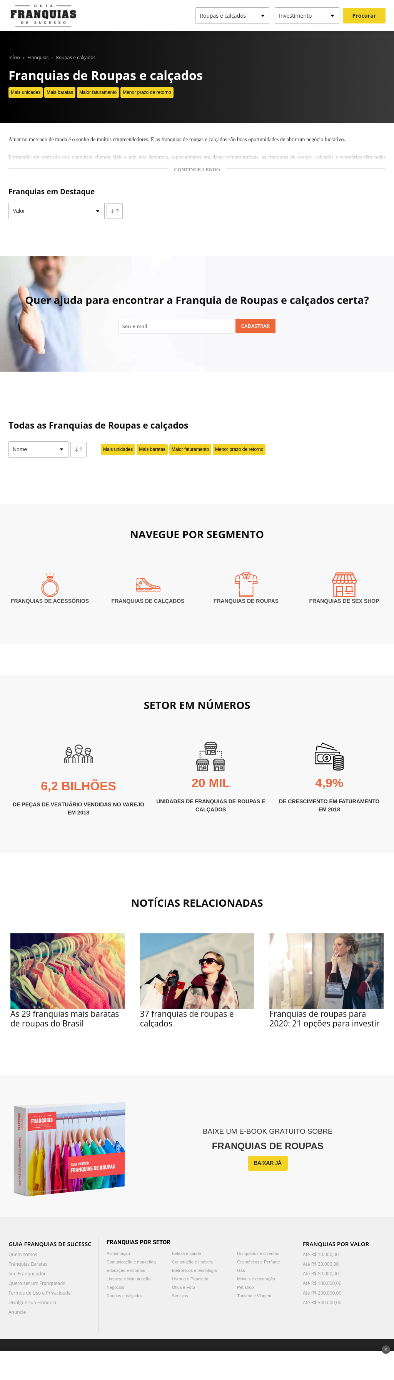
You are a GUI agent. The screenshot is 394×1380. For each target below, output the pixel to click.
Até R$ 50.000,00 (321, 1273)
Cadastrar (255, 325)
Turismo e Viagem (254, 1295)
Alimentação (118, 1253)
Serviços (180, 1295)
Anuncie (17, 1312)
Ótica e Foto (183, 1287)
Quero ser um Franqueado (37, 1283)
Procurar (364, 15)
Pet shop (245, 1287)
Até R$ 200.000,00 (322, 1293)
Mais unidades (25, 92)
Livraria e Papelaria (190, 1279)
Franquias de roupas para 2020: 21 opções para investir (324, 1018)
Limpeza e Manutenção (128, 1279)
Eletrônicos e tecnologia (194, 1270)
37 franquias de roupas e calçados (187, 1018)
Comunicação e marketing (131, 1262)
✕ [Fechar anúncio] (386, 1349)
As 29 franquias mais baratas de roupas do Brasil (64, 1018)
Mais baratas (60, 92)
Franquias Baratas (27, 1264)
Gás (241, 1270)
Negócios (115, 1287)
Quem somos (22, 1254)
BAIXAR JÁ (268, 1163)
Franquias (37, 57)
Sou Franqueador (27, 1273)
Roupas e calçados (76, 57)
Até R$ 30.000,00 (321, 1264)
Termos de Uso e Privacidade (39, 1293)
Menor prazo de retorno (147, 92)
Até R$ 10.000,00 (321, 1254)
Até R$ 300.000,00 (322, 1302)
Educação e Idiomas (126, 1270)
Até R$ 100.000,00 (322, 1283)
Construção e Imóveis (192, 1262)
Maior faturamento (98, 92)
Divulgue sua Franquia (32, 1302)
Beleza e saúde (186, 1253)
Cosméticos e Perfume (258, 1262)
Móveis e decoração (256, 1279)
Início (14, 57)
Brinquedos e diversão (258, 1253)
